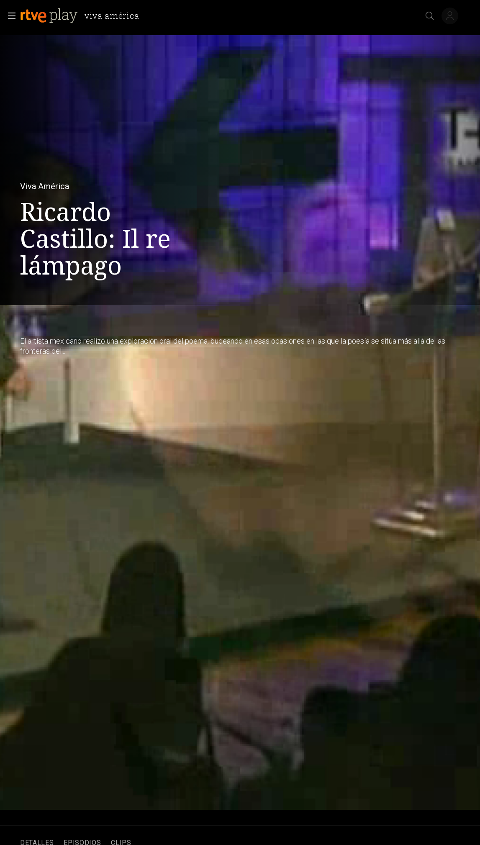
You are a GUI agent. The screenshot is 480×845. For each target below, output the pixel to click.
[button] (9, 16)
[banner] (83, 16)
